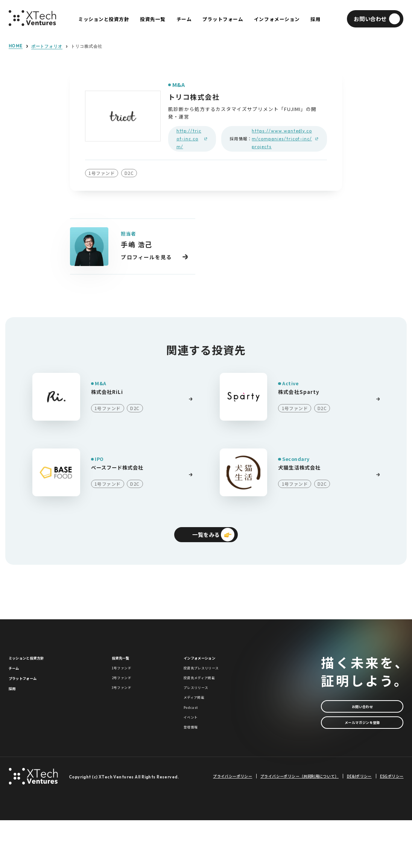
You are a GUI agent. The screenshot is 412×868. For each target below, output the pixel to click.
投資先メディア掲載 (208, 695)
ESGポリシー (392, 824)
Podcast (195, 742)
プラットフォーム (31, 697)
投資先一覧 (125, 665)
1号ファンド (127, 680)
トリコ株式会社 (86, 46)
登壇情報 (194, 772)
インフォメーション (208, 665)
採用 (14, 712)
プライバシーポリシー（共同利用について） (299, 824)
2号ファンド (127, 695)
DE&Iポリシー (359, 824)
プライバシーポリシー (232, 824)
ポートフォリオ (46, 46)
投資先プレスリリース (211, 680)
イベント (194, 757)
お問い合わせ (362, 713)
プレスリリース (203, 711)
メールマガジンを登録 (362, 736)
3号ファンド (127, 711)
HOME (16, 46)
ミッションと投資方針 (36, 665)
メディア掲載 (200, 726)
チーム (17, 681)
